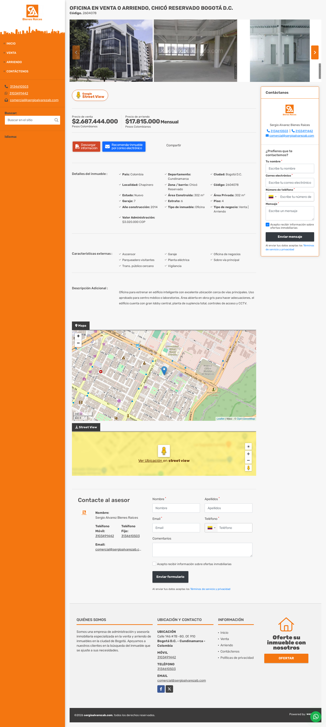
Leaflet (220, 418)
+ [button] (78, 336)
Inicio (11, 43)
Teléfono (212, 518)
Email (157, 518)
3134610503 (19, 87)
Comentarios (161, 538)
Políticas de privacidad (237, 658)
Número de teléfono (280, 190)
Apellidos (212, 499)
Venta (11, 53)
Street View (90, 95)
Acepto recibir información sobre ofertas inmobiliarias (194, 564)
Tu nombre (274, 161)
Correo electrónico (279, 175)
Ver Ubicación (150, 460)
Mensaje (272, 204)
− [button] (78, 343)
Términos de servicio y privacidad (210, 589)
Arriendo (14, 62)
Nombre (159, 499)
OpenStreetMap (246, 418)
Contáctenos (17, 71)
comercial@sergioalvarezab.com (34, 100)
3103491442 (19, 93)
